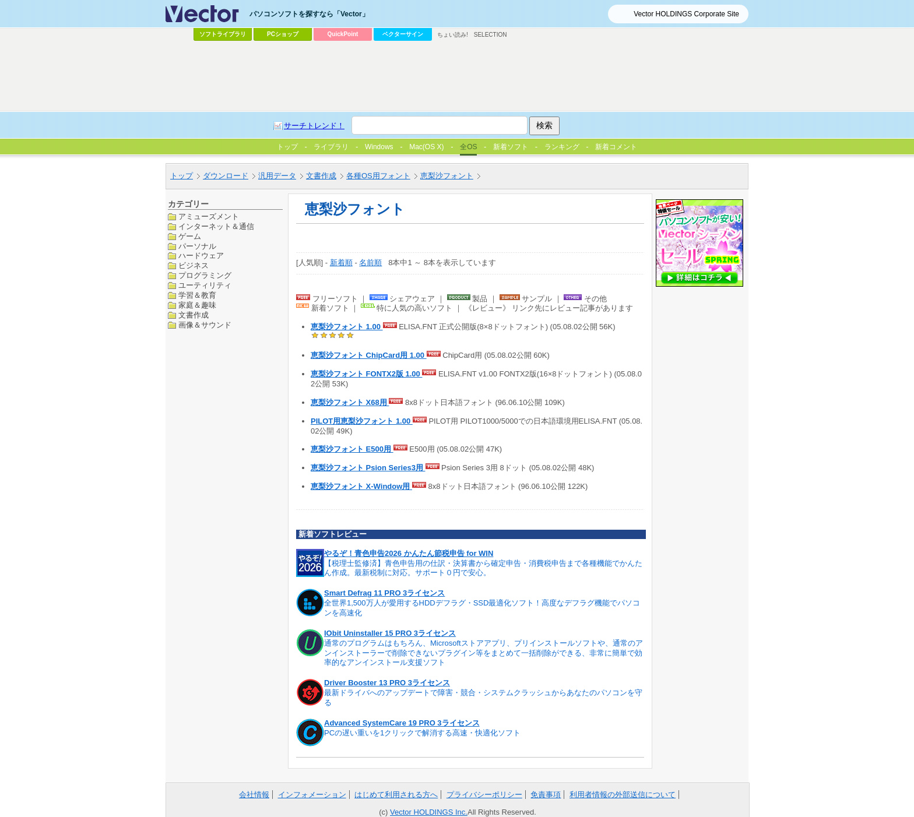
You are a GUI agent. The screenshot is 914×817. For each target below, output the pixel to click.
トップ (181, 175)
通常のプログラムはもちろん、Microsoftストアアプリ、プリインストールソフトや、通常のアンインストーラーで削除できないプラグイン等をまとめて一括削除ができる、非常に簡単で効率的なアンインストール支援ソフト (483, 653)
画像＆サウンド (204, 325)
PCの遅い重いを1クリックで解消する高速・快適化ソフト (422, 732)
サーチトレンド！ (314, 125)
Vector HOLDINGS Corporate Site (686, 14)
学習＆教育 (197, 295)
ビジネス (193, 265)
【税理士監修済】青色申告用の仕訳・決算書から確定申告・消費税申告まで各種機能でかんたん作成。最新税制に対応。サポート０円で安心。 (483, 568)
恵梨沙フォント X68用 (350, 402)
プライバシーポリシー (484, 794)
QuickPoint (343, 34)
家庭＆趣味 (197, 305)
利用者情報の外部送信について (623, 794)
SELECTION (490, 34)
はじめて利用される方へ (396, 794)
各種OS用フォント (378, 175)
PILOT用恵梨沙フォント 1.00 (362, 421)
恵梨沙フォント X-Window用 (361, 486)
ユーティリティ (204, 285)
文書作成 (321, 175)
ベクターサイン (402, 34)
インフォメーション (312, 794)
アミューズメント (208, 216)
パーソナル (197, 246)
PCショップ (282, 34)
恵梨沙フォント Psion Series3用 (368, 467)
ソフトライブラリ (222, 34)
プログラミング (204, 275)
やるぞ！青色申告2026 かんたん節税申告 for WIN (408, 553)
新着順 (341, 262)
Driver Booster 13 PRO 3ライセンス (387, 682)
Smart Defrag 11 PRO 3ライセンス (384, 593)
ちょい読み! (452, 34)
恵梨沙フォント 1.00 (347, 326)
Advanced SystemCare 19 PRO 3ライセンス (402, 723)
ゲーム (189, 236)
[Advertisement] (457, 76)
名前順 (370, 262)
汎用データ (277, 175)
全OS (468, 147)
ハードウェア (201, 255)
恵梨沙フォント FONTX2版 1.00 (366, 373)
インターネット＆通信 (216, 226)
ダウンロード (225, 175)
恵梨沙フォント (446, 175)
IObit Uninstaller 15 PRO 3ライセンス (390, 633)
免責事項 (545, 794)
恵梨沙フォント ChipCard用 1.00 (369, 355)
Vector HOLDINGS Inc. (428, 812)
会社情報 (254, 794)
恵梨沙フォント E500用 (352, 449)
